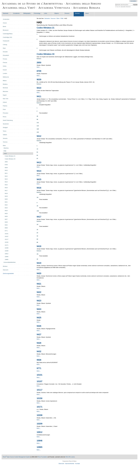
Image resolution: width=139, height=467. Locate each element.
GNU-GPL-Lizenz (70, 457)
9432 (39, 351)
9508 (39, 360)
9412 (39, 136)
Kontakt (77, 463)
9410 (39, 88)
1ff (37, 224)
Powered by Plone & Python (69, 461)
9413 (39, 162)
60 (37, 239)
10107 (39, 381)
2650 (39, 62)
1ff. (38, 197)
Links (45, 13)
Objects (56, 13)
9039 (39, 79)
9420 (39, 273)
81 (37, 155)
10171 (39, 407)
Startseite (5, 13)
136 (38, 211)
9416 (39, 188)
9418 (39, 246)
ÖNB (61, 18)
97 (37, 158)
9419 (39, 263)
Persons (67, 13)
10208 (39, 415)
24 (37, 233)
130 (38, 132)
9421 (39, 283)
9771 (39, 368)
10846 (39, 440)
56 (37, 119)
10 (37, 229)
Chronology (37, 13)
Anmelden (133, 1)
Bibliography (26, 13)
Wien (58, 18)
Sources (77, 13)
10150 (39, 398)
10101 (39, 375)
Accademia (16, 13)
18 (37, 206)
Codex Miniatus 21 (45, 27)
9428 (39, 343)
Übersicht (61, 463)
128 (38, 129)
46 (37, 116)
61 (37, 152)
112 (38, 122)
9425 (39, 317)
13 (37, 149)
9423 (39, 300)
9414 (39, 171)
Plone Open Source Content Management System (16, 457)
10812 (39, 432)
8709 (39, 71)
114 (38, 126)
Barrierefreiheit (69, 463)
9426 (39, 326)
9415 (39, 179)
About (87, 13)
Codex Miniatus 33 (45, 54)
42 (37, 259)
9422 (39, 292)
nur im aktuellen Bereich (124, 6)
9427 (39, 334)
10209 (39, 423)
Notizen (39, 58)
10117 (39, 390)
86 (37, 242)
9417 (39, 216)
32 (37, 236)
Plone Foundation (42, 457)
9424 (39, 309)
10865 (39, 447)
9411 (39, 96)
